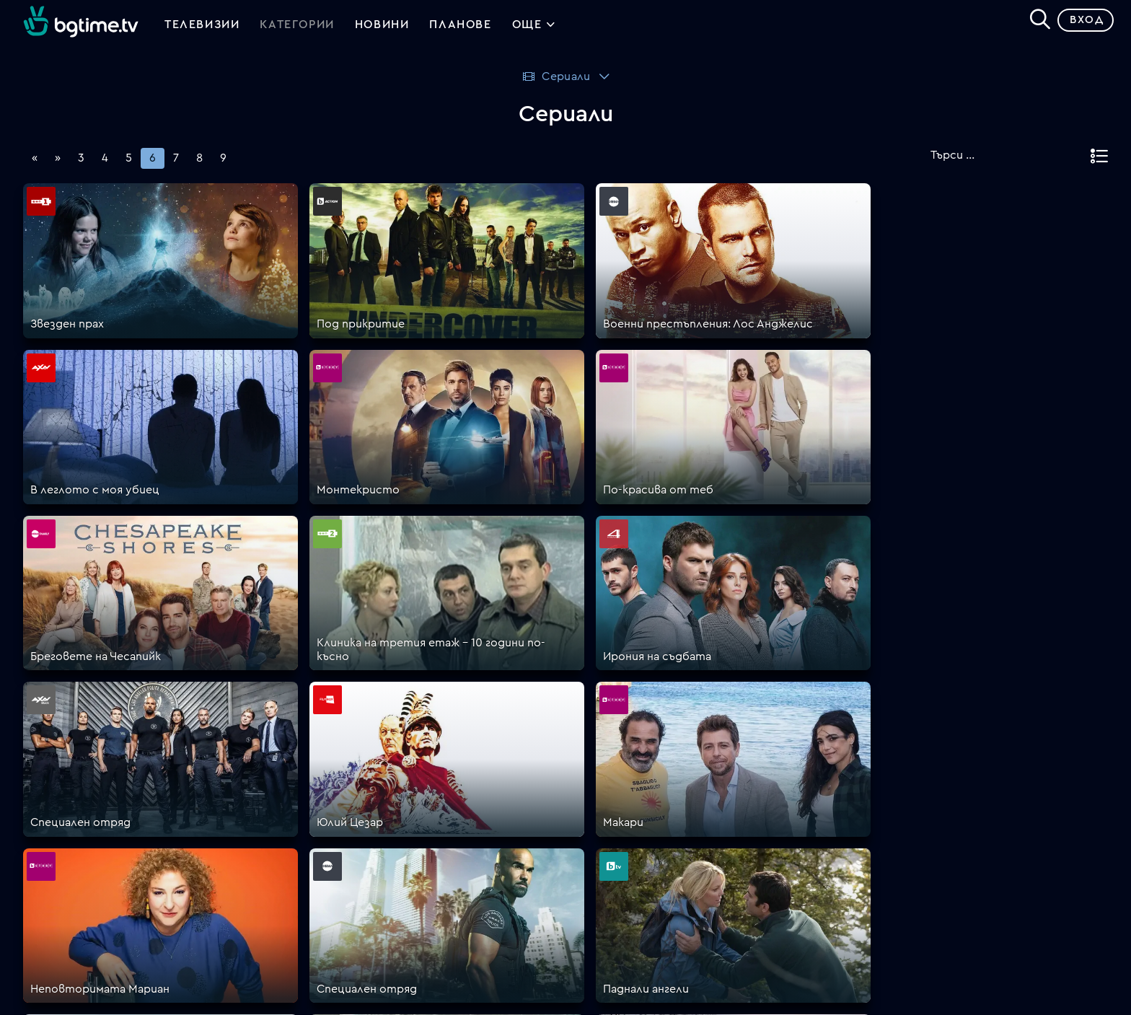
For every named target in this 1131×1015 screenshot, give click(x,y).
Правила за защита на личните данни (670, 849)
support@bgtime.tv (348, 918)
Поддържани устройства (639, 797)
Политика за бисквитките (641, 866)
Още (534, 29)
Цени (579, 814)
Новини (382, 27)
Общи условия (606, 832)
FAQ (577, 762)
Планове (589, 780)
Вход (1081, 24)
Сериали (556, 81)
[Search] (1034, 22)
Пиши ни (589, 883)
